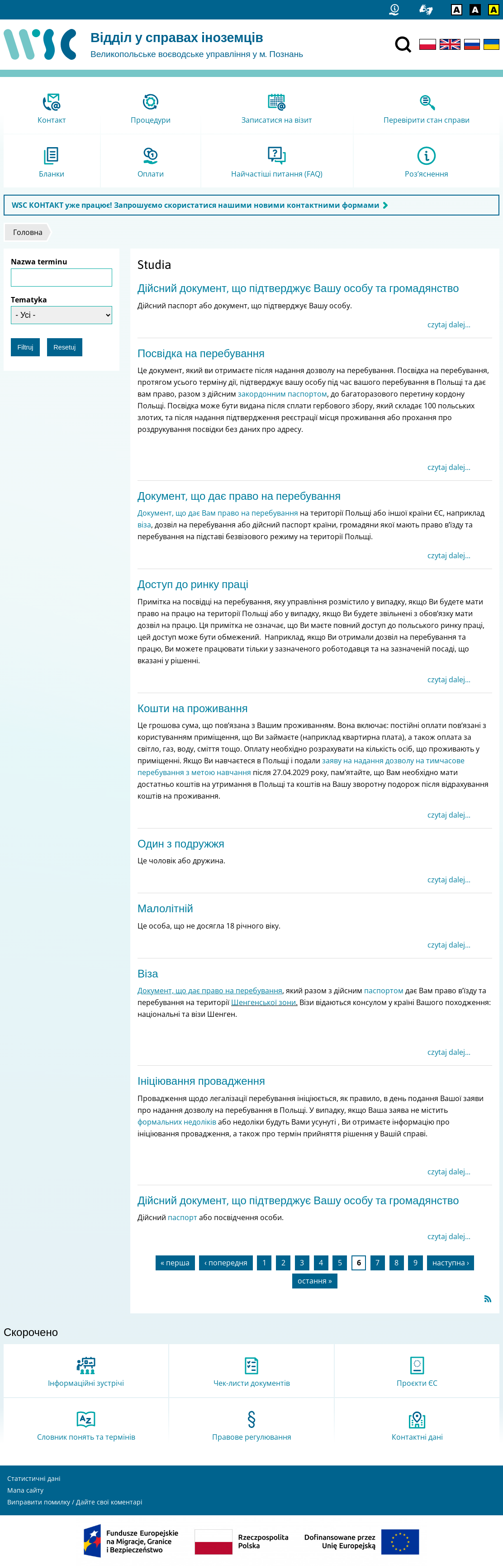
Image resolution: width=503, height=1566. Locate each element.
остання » (315, 1281)
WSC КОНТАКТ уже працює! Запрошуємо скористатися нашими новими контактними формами (196, 205)
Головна (28, 232)
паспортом (383, 991)
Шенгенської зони (263, 1002)
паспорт (182, 1217)
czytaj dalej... (448, 325)
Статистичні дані (34, 1478)
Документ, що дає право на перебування (239, 496)
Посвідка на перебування (201, 353)
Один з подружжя (181, 844)
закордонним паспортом (282, 394)
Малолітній (165, 908)
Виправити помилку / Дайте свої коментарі (74, 1502)
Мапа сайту (25, 1490)
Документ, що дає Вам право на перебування (218, 513)
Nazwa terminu (39, 262)
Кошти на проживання (193, 708)
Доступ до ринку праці (193, 584)
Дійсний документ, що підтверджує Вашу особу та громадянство (298, 288)
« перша (175, 1263)
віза (144, 525)
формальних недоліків (177, 1122)
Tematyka (29, 300)
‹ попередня (225, 1263)
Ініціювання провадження (201, 1081)
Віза (148, 973)
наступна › (450, 1263)
